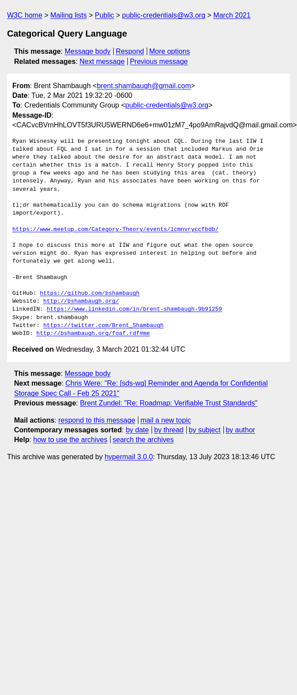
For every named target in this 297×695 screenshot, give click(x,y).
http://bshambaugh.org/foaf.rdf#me (93, 334)
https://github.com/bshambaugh (89, 293)
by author (240, 430)
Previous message (159, 61)
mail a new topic (166, 420)
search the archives (143, 439)
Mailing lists (68, 15)
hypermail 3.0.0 (128, 457)
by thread (169, 430)
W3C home (24, 15)
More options (169, 51)
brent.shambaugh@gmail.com (144, 85)
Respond (130, 51)
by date (137, 430)
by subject (204, 430)
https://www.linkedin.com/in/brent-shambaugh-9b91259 (134, 309)
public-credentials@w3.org (163, 15)
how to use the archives (70, 439)
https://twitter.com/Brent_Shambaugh (103, 326)
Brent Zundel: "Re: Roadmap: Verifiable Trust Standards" (168, 403)
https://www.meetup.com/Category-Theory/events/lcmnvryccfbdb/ (115, 230)
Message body (88, 51)
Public (104, 15)
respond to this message (96, 420)
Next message (102, 61)
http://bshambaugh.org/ (81, 301)
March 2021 (232, 15)
